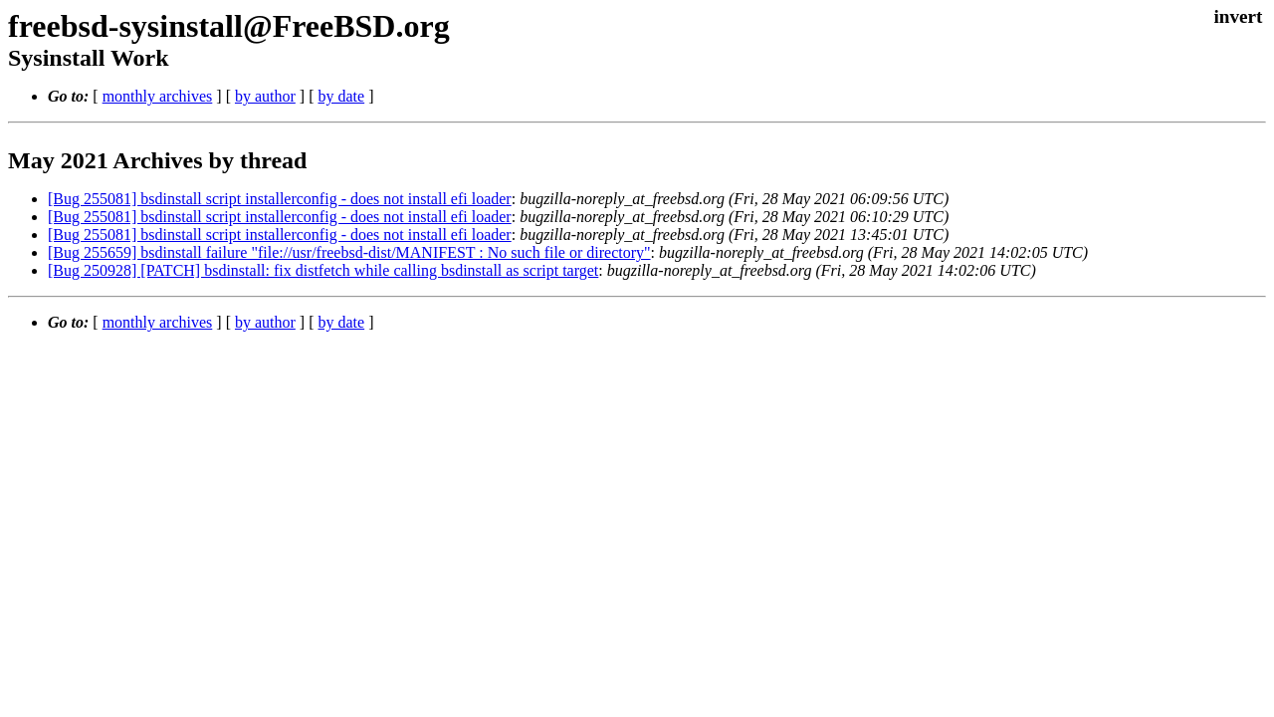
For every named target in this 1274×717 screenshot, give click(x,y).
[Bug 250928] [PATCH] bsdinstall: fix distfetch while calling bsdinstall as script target (323, 270)
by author (265, 96)
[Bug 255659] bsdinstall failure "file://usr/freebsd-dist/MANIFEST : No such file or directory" (349, 252)
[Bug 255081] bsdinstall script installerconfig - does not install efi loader (280, 198)
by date (341, 96)
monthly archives (158, 96)
